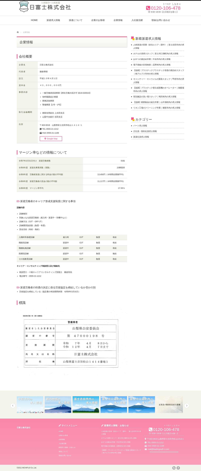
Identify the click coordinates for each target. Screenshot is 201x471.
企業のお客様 (98, 20)
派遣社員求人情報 (141, 137)
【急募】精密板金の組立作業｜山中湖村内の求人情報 (156, 102)
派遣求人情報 (53, 20)
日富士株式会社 (23, 427)
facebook (178, 468)
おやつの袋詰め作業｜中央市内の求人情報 (151, 59)
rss (174, 468)
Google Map (48, 139)
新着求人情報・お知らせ (67, 447)
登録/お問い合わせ (160, 20)
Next (186, 405)
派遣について (75, 20)
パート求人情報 (140, 126)
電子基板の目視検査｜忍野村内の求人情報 (151, 65)
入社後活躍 (137, 20)
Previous (12, 405)
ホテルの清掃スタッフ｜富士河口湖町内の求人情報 (155, 53)
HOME (34, 20)
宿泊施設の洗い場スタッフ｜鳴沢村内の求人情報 (154, 96)
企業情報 (118, 20)
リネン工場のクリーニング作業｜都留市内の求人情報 (156, 108)
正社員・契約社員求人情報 (145, 131)
